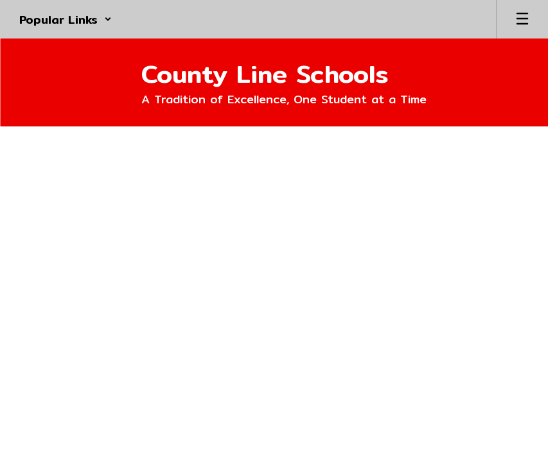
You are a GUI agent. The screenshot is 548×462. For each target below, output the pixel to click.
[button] (65, 19)
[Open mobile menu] (522, 19)
